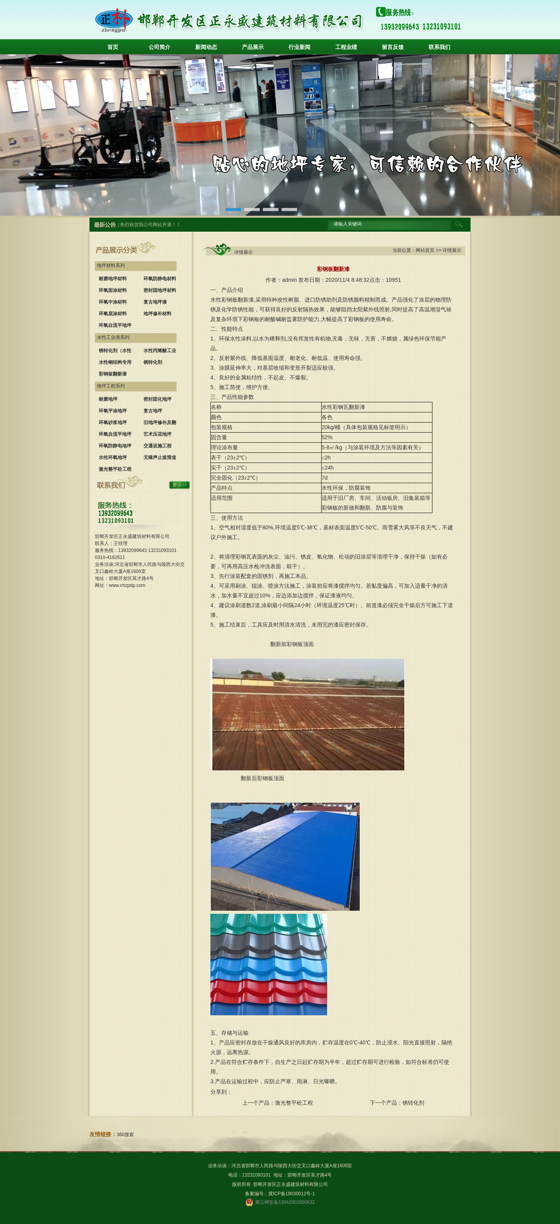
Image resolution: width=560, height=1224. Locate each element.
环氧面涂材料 (113, 290)
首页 (112, 47)
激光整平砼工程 (115, 469)
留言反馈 (393, 47)
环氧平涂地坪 (113, 411)
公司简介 (159, 47)
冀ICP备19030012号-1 (291, 1193)
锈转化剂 (153, 362)
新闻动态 (206, 47)
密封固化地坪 (158, 399)
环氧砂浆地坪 (113, 422)
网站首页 (425, 250)
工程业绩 (346, 47)
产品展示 (253, 47)
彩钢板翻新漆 (113, 374)
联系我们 (439, 47)
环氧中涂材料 (113, 302)
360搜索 (125, 1134)
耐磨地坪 (108, 399)
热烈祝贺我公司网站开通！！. (151, 224)
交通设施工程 (158, 446)
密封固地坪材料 (160, 290)
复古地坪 (153, 411)
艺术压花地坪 (158, 434)
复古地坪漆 (155, 302)
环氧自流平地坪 (115, 325)
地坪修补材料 (158, 313)
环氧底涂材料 (113, 313)
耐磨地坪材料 (113, 278)
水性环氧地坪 (113, 457)
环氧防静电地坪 (115, 446)
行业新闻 (299, 47)
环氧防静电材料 (160, 278)
